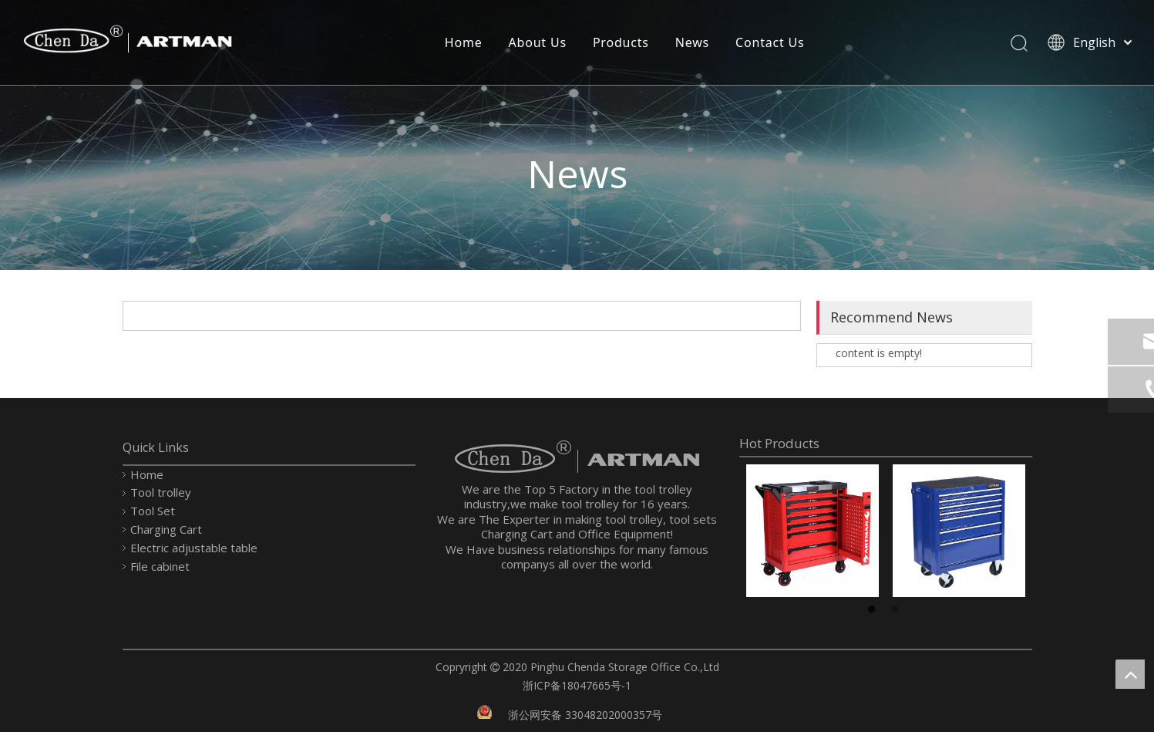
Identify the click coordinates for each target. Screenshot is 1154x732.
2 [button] (897, 610)
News (691, 42)
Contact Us (769, 42)
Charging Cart (166, 529)
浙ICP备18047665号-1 (577, 685)
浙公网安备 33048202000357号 (585, 714)
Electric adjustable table (193, 547)
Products (620, 42)
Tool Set (152, 510)
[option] (812, 530)
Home (463, 42)
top (1130, 674)
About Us (537, 42)
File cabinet (160, 566)
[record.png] (484, 711)
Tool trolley (160, 492)
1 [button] (874, 610)
